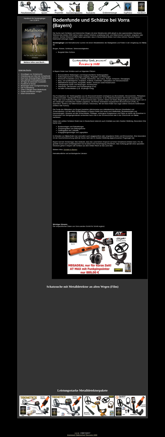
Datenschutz (80, 435)
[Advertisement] (82, 426)
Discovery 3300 (91, 435)
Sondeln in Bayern (70, 150)
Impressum (71, 435)
